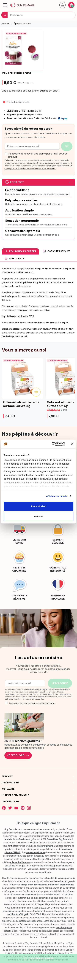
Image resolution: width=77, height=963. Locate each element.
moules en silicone (35, 852)
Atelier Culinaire (45, 846)
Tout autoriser (38, 506)
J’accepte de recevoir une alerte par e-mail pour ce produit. (38, 155)
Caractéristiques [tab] (56, 251)
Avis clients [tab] (14, 258)
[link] (19, 532)
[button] (5, 5)
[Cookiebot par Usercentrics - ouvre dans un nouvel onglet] (51, 444)
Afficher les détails (56, 496)
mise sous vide (41, 898)
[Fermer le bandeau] (72, 444)
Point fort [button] (14, 182)
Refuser (38, 516)
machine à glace (64, 927)
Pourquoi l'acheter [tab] (20, 251)
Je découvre (18, 755)
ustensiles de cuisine (54, 878)
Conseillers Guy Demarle (59, 839)
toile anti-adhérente (20, 862)
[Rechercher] (38, 15)
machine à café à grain (18, 914)
